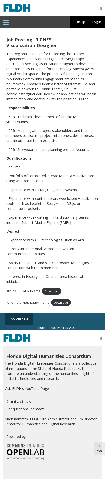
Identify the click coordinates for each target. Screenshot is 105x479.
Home (42, 328)
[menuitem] (5, 22)
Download (52, 291)
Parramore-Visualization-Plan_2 (27, 302)
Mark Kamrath (16, 419)
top (99, 448)
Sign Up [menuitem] (79, 22)
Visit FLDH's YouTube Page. (27, 388)
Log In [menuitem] (96, 22)
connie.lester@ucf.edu (24, 94)
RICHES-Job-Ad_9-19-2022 (23, 291)
